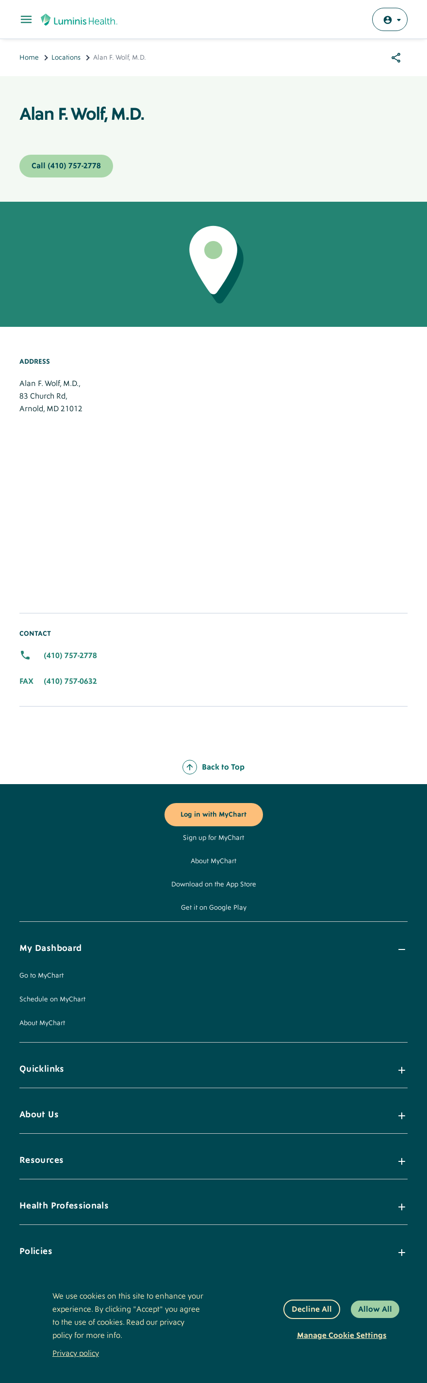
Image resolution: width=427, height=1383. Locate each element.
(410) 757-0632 (70, 681)
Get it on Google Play (213, 908)
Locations (66, 58)
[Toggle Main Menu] (26, 19)
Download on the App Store (213, 884)
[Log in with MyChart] (390, 19)
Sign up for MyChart (213, 838)
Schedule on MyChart (52, 999)
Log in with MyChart (213, 815)
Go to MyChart (41, 976)
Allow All (375, 1309)
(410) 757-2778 (70, 655)
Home (29, 58)
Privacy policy (75, 1353)
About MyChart (213, 861)
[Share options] (396, 57)
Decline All (312, 1309)
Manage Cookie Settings (342, 1335)
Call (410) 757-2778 (66, 165)
